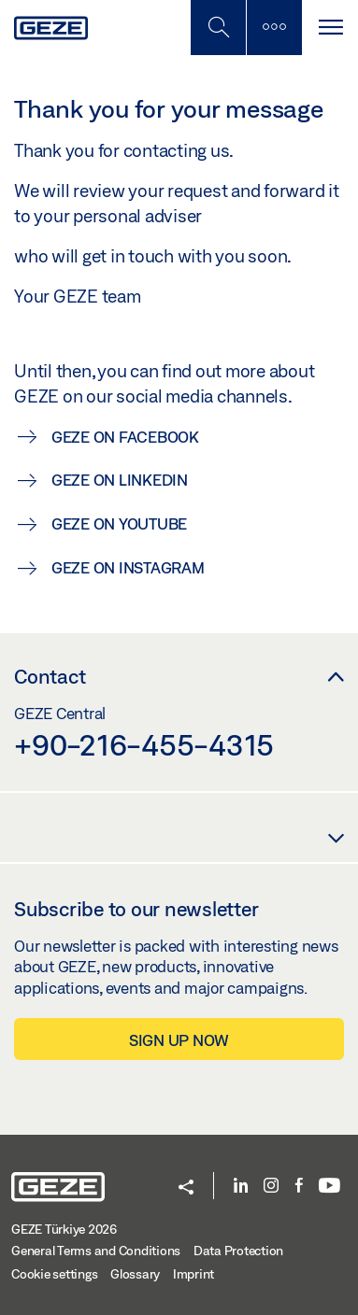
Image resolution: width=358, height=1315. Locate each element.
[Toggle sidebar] (274, 27)
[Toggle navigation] (330, 27)
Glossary (135, 1273)
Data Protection (238, 1250)
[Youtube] (329, 1186)
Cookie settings (54, 1273)
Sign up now (179, 1040)
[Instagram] (271, 1186)
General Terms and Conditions (95, 1250)
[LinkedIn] (240, 1186)
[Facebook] (299, 1186)
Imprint (193, 1273)
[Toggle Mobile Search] (218, 27)
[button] (186, 1188)
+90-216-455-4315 (144, 744)
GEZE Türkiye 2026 (64, 1229)
